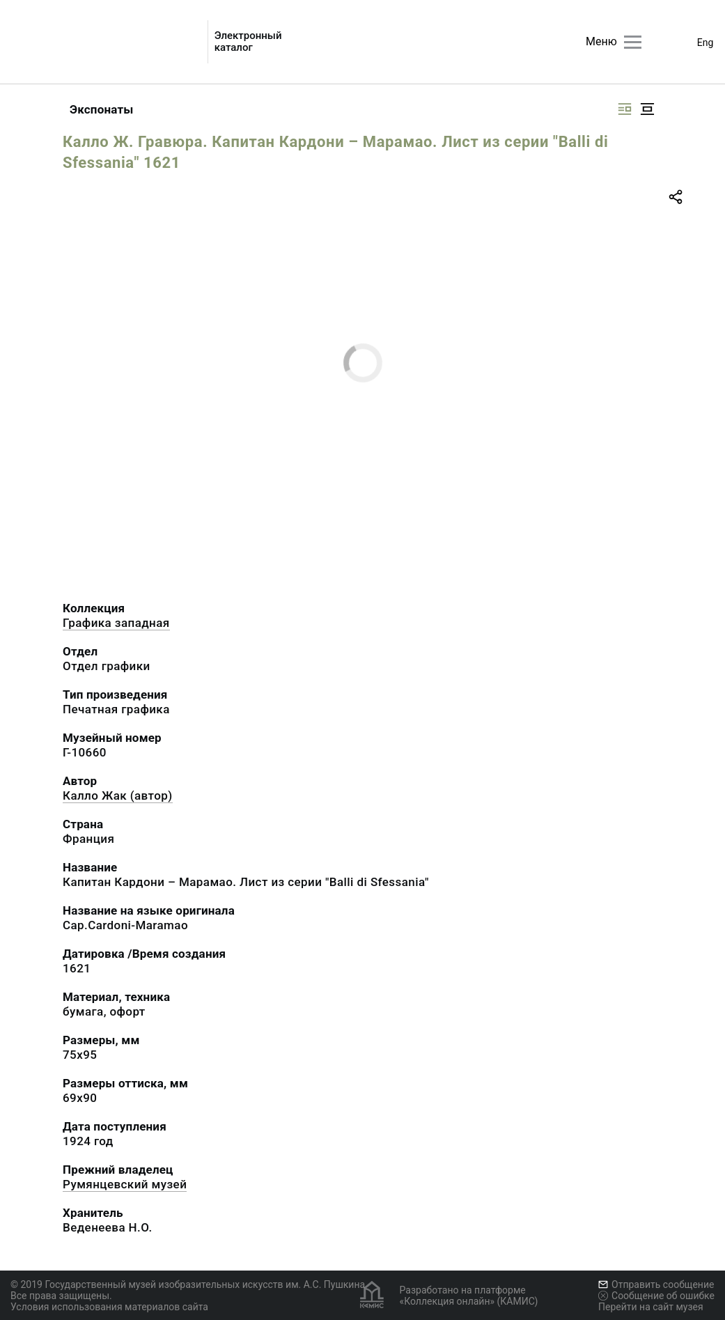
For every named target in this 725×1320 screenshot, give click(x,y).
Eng (705, 42)
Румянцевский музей (125, 1184)
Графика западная (116, 623)
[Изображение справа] (625, 109)
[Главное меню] (632, 42)
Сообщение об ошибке (656, 1295)
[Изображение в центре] (647, 109)
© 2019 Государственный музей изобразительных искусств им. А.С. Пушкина (187, 1284)
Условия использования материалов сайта (109, 1306)
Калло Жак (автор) (118, 795)
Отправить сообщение (656, 1284)
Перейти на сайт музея (650, 1306)
